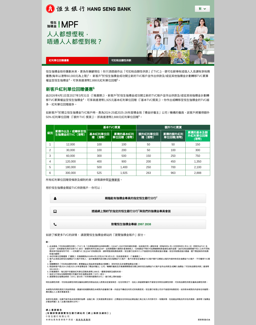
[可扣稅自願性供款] (139, 60)
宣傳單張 (114, 179)
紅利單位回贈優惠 (59, 60)
